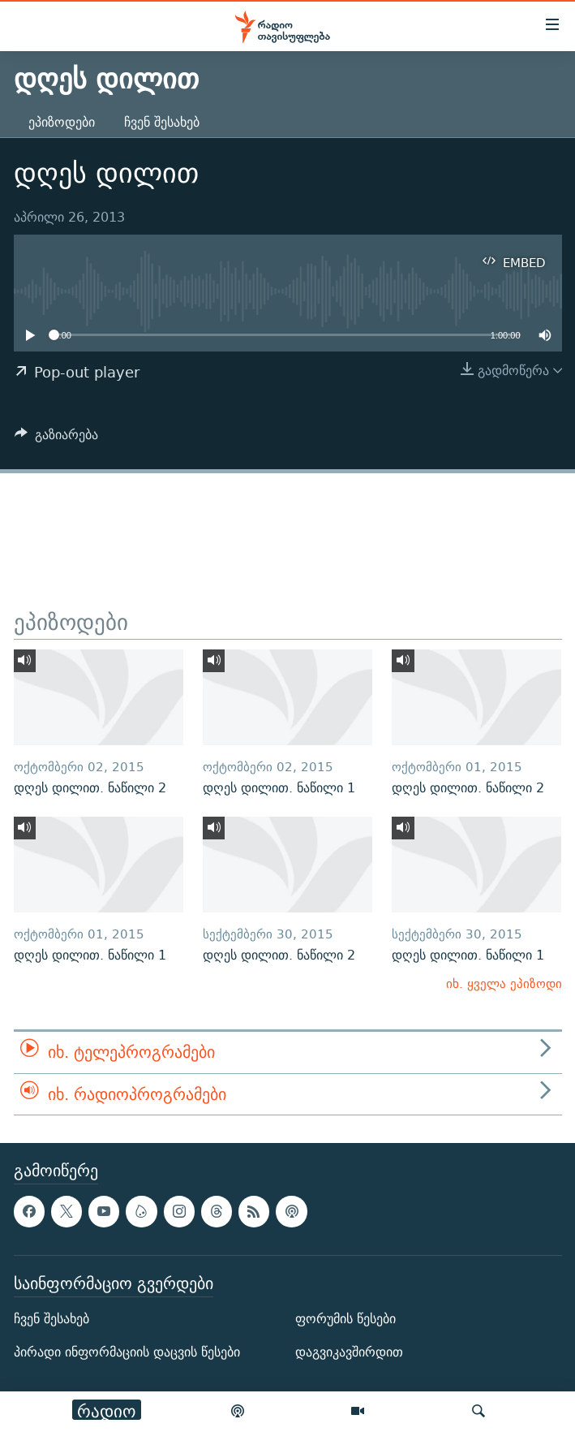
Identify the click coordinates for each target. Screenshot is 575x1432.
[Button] (57, 439)
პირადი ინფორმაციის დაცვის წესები (127, 1352)
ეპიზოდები (61, 122)
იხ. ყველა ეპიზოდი (504, 983)
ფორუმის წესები (345, 1319)
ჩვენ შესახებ (162, 122)
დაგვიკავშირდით (349, 1352)
